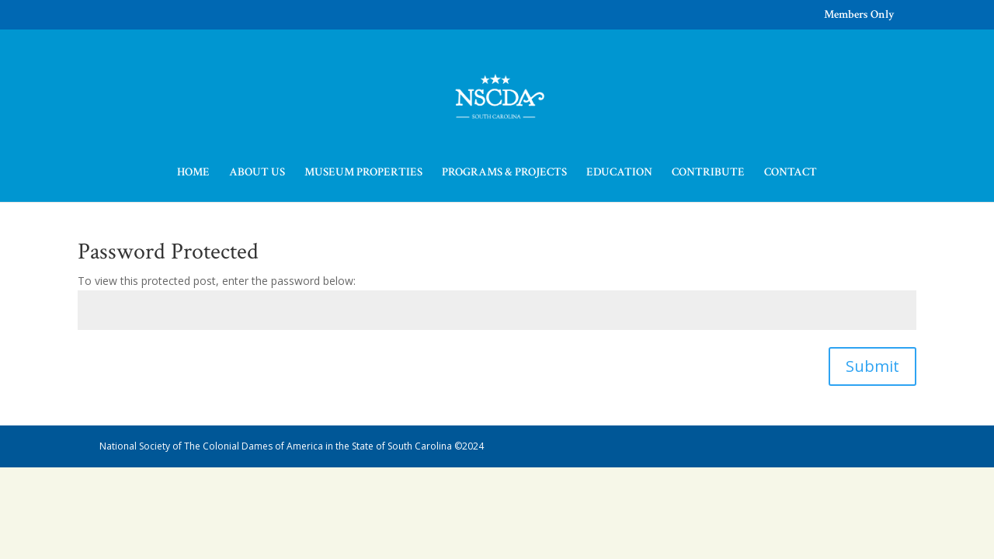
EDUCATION (619, 173)
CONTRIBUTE (708, 173)
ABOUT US (257, 173)
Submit (872, 366)
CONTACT (790, 173)
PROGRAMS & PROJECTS (504, 173)
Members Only (859, 15)
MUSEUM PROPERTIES (363, 173)
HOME (193, 173)
